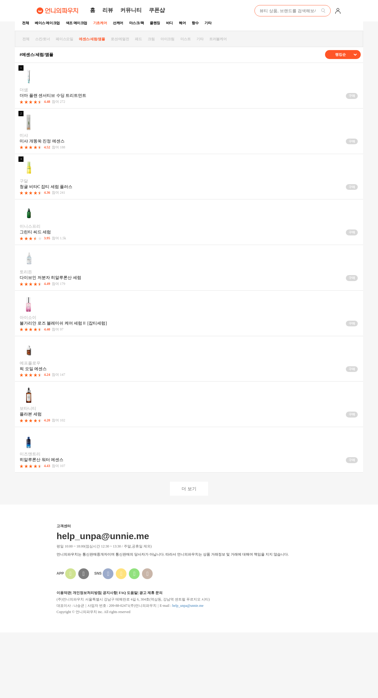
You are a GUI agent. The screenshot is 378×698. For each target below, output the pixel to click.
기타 (207, 23)
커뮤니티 (131, 10)
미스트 (185, 39)
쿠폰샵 (157, 10)
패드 (138, 39)
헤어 (182, 23)
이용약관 (64, 593)
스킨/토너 (42, 39)
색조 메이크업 (76, 23)
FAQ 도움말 (128, 593)
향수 (195, 23)
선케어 (118, 23)
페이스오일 (64, 39)
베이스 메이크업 (47, 23)
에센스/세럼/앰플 (92, 39)
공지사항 (110, 593)
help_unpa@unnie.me (187, 606)
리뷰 (107, 10)
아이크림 (167, 39)
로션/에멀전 (120, 39)
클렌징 (155, 23)
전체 (25, 23)
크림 (151, 39)
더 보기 (189, 488)
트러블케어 (218, 39)
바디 (169, 23)
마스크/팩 (136, 23)
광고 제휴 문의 (151, 593)
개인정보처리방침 (87, 593)
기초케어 (100, 23)
